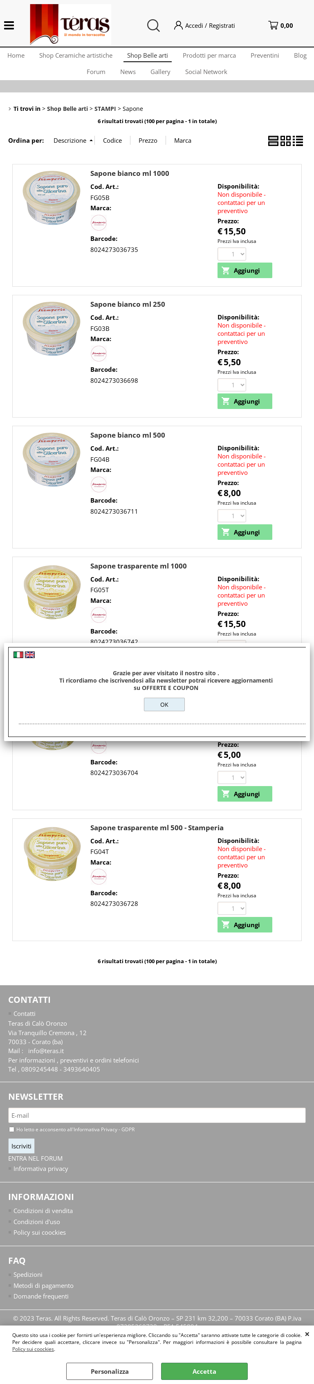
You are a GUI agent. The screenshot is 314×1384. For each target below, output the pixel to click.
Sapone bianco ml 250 (127, 312)
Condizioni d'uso (36, 1231)
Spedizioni (28, 1285)
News (142, 77)
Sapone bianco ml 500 (127, 443)
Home (26, 57)
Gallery (176, 77)
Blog (76, 77)
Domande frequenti (41, 1307)
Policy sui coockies (33, 1349)
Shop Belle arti (161, 57)
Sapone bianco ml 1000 (129, 181)
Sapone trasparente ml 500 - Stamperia (157, 837)
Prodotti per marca (224, 57)
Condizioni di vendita (43, 1221)
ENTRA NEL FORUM (35, 1168)
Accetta (204, 1371)
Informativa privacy (40, 1178)
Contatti (24, 1023)
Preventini (282, 57)
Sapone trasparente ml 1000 (138, 575)
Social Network (223, 77)
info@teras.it (46, 1060)
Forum (108, 77)
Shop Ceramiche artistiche (88, 57)
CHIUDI (307, 1334)
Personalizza (110, 1371)
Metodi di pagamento (43, 1296)
